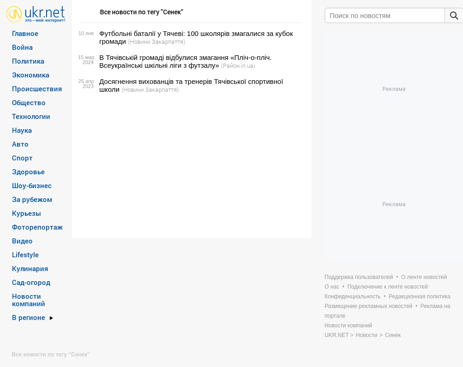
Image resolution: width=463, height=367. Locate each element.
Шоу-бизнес (32, 185)
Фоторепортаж (37, 227)
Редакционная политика (420, 296)
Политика (28, 61)
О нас (332, 287)
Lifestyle (25, 254)
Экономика (30, 74)
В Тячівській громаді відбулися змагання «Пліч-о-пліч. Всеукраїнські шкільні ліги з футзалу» (186, 61)
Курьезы (26, 213)
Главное (25, 33)
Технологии (31, 116)
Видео (22, 240)
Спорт (22, 157)
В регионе (28, 317)
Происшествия (37, 88)
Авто (20, 144)
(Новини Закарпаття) (156, 41)
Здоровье (28, 171)
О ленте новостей (424, 277)
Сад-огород (31, 282)
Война (22, 47)
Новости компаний (28, 299)
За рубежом (32, 199)
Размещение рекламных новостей (369, 306)
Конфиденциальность (353, 296)
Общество (29, 102)
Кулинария (30, 268)
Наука (22, 130)
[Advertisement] (190, 166)
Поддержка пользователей (359, 277)
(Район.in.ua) (238, 65)
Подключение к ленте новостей (387, 287)
